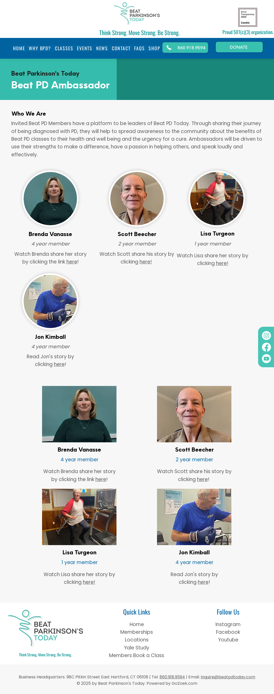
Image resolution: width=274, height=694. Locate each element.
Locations (137, 639)
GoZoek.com (184, 683)
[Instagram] (266, 335)
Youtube (228, 639)
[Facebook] (266, 347)
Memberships (136, 632)
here (71, 261)
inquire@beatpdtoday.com (228, 677)
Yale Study (136, 647)
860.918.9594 (172, 677)
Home (137, 624)
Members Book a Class (136, 655)
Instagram (228, 624)
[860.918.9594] (185, 47)
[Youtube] (266, 358)
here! (146, 261)
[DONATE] (239, 47)
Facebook (228, 632)
